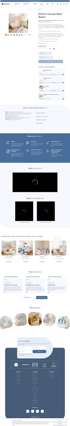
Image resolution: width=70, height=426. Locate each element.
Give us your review (42, 297)
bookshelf (35, 394)
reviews (18, 381)
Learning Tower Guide (35, 400)
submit (39, 351)
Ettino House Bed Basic (11, 276)
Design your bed (35, 383)
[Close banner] (68, 412)
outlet (35, 385)
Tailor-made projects (18, 379)
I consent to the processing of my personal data (25, 354)
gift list (18, 383)
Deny (60, 419)
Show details (49, 424)
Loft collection (35, 381)
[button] (6, 35)
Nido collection (35, 379)
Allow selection (59, 416)
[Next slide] (30, 23)
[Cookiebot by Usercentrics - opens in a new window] (6, 424)
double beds (35, 398)
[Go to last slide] (5, 23)
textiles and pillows (35, 396)
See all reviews (27, 297)
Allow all (59, 413)
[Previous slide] (1, 284)
